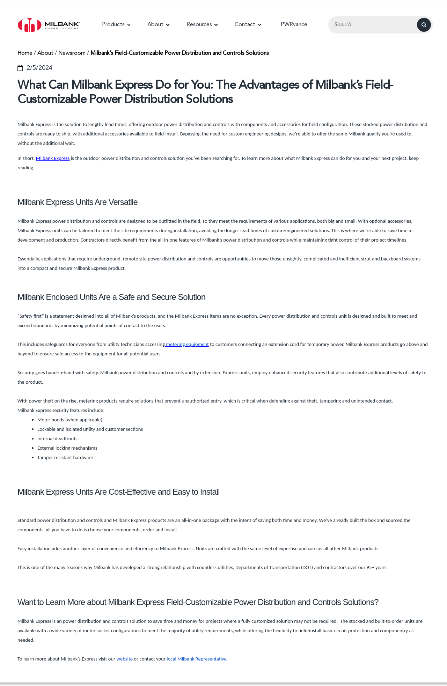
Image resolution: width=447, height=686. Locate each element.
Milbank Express (53, 158)
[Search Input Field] (380, 25)
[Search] (424, 25)
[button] (116, 24)
